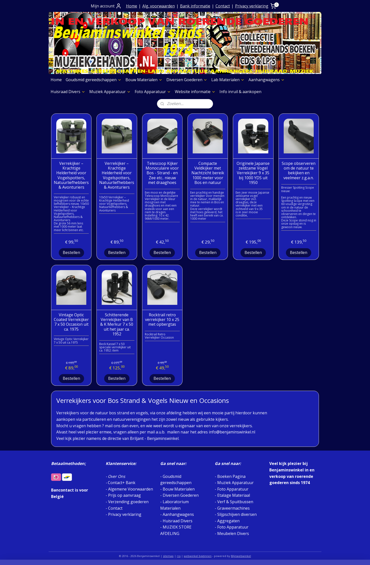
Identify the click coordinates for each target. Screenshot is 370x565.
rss (179, 556)
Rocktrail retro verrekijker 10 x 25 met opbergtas (162, 320)
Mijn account (106, 6)
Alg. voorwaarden (158, 6)
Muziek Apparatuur (110, 91)
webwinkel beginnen (198, 556)
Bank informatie (195, 6)
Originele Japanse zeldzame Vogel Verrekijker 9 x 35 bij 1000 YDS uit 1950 (253, 173)
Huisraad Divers (68, 91)
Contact (223, 6)
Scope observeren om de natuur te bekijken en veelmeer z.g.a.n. (298, 170)
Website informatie (195, 91)
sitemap (168, 556)
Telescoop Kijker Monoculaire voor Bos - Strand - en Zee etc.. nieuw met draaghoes (162, 173)
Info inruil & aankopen (240, 91)
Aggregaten (228, 521)
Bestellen (71, 252)
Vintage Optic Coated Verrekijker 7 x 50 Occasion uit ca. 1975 (71, 322)
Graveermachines (233, 508)
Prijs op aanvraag (124, 495)
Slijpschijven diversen (237, 514)
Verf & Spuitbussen (235, 501)
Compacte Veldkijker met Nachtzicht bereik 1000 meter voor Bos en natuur (207, 173)
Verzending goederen (128, 501)
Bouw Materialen (143, 79)
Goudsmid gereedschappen (94, 79)
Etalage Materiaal (233, 495)
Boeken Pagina (231, 476)
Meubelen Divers (233, 533)
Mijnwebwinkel (241, 556)
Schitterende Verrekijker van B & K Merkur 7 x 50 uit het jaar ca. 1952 (116, 324)
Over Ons (116, 476)
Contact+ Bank (121, 482)
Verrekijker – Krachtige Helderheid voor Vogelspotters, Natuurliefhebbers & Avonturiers (71, 175)
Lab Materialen (228, 79)
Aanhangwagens (266, 79)
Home (131, 6)
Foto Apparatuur (153, 91)
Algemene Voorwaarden (130, 489)
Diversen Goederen (186, 79)
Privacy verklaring (251, 6)
